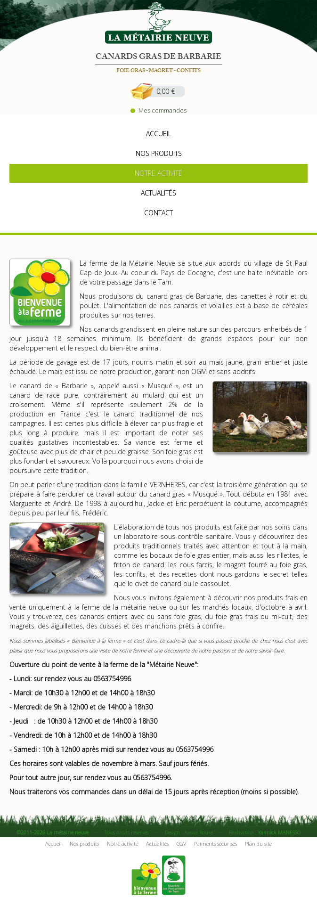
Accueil (53, 843)
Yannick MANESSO (279, 832)
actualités (158, 192)
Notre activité (122, 843)
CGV (181, 843)
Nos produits (84, 843)
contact (158, 212)
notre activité (158, 173)
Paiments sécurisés (215, 843)
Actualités (157, 843)
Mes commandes (158, 110)
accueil (158, 133)
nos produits (159, 153)
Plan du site (258, 843)
